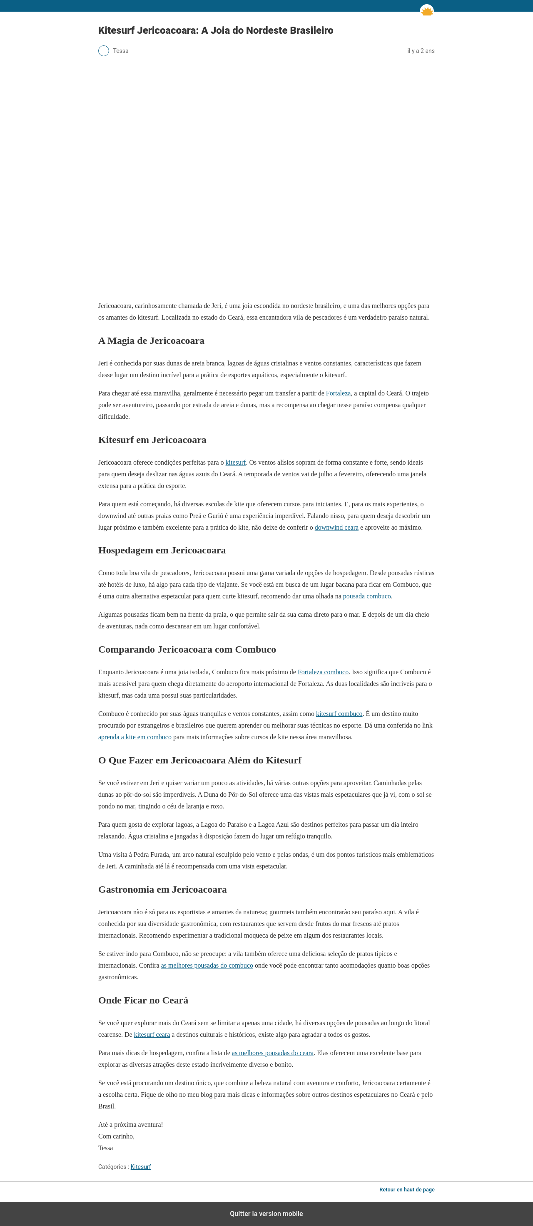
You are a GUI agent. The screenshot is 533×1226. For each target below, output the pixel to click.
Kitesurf (141, 1166)
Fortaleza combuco (323, 672)
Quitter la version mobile (266, 1214)
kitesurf (236, 462)
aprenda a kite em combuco (135, 737)
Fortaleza (338, 393)
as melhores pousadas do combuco (207, 965)
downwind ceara (337, 527)
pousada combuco (367, 596)
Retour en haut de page (407, 1189)
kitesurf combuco (339, 713)
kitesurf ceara (152, 1034)
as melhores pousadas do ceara (273, 1052)
